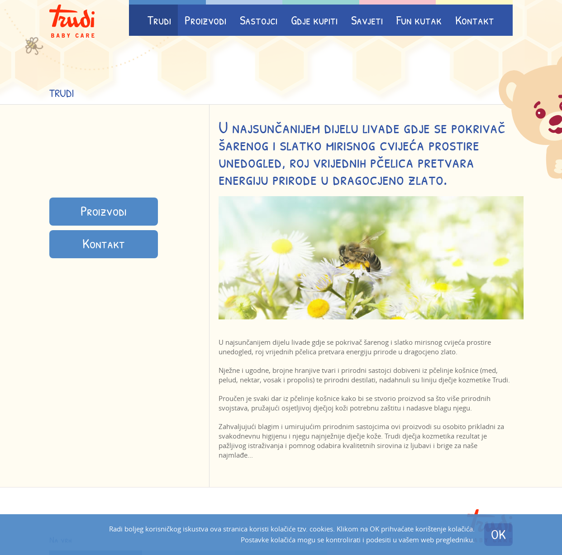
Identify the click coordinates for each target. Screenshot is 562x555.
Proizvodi (205, 20)
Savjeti (367, 20)
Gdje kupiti (314, 20)
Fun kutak (419, 20)
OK (498, 534)
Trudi (159, 20)
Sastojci (258, 20)
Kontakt (474, 20)
